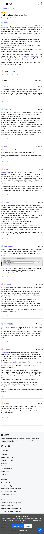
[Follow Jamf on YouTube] (9, 446)
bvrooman (7, 86)
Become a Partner (6, 468)
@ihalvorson (5, 172)
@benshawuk (5, 327)
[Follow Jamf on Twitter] (2, 446)
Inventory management (8, 494)
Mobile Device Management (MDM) (11, 488)
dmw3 (6, 169)
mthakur (6, 403)
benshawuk (7, 284)
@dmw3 (3, 232)
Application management (8, 491)
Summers (7, 202)
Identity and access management (11, 502)
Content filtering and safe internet (11, 511)
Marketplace (4, 466)
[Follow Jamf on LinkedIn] (5, 446)
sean (5, 146)
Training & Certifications (8, 457)
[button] (3, 4)
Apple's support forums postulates (28, 56)
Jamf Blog (4, 463)
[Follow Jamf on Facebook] (16, 446)
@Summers (4, 268)
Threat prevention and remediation (11, 508)
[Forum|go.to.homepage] (10, 4)
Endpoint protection (7, 505)
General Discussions (9, 8)
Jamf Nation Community (8, 460)
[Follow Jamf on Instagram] (12, 446)
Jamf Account (5, 474)
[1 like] (8, 71)
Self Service (4, 500)
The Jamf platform (6, 483)
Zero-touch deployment (8, 486)
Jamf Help (4, 454)
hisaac (6, 22)
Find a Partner (5, 471)
